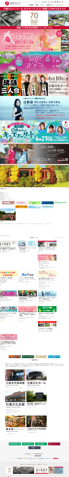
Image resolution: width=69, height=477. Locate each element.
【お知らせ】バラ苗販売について (5, 195)
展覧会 (10, 387)
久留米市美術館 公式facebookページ (6, 235)
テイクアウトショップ (15, 433)
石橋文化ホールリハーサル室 (36, 387)
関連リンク (34, 464)
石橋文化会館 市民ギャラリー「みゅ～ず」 (12, 412)
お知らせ (7, 387)
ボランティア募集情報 (28, 464)
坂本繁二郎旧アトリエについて (31, 407)
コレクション (13, 387)
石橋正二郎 (37, 363)
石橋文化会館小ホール (9, 409)
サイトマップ (45, 464)
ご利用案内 (20, 387)
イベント (17, 387)
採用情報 (22, 464)
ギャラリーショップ (9, 435)
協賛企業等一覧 (39, 464)
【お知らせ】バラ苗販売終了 (4, 193)
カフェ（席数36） (8, 433)
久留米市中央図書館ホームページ (32, 432)
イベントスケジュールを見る (59, 237)
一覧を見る (66, 188)
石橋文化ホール (29, 387)
